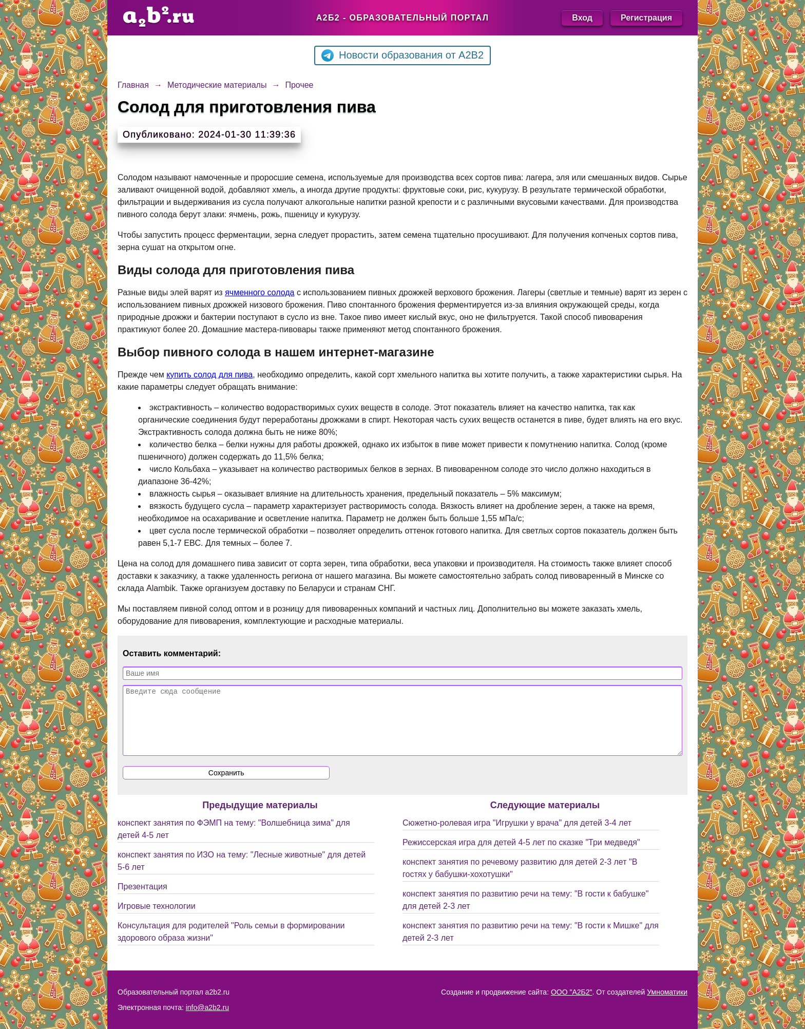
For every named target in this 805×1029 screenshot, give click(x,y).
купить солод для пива (209, 374)
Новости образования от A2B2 (402, 55)
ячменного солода (259, 292)
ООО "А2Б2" (571, 992)
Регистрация (646, 17)
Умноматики (667, 992)
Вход (582, 17)
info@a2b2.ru (207, 1007)
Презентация (142, 898)
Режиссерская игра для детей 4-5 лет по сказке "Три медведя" (521, 854)
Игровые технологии (157, 918)
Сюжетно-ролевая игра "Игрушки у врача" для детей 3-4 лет (516, 835)
